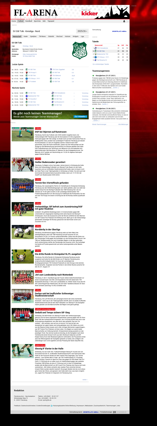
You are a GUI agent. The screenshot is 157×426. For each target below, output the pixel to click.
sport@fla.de (47, 400)
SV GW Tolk (31, 69)
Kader (26, 36)
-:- (74, 93)
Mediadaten (89, 406)
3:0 (73, 69)
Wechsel (59, 36)
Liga (82, 36)
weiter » (85, 380)
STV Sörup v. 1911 (33, 78)
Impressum (80, 406)
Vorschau (85, 93)
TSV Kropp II (31, 72)
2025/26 (82, 31)
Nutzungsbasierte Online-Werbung (63, 406)
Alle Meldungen (123, 124)
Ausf (73, 76)
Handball (28, 21)
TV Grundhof (31, 99)
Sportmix (37, 21)
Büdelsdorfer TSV (32, 96)
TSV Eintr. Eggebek (57, 69)
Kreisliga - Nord (28, 46)
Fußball (20, 21)
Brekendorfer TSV (32, 105)
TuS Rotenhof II (58, 102)
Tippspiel (51, 21)
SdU (44, 21)
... (128, 21)
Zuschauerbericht (99, 406)
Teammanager (111, 406)
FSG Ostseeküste (58, 93)
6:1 (73, 79)
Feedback (17, 406)
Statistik (51, 36)
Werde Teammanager (99, 124)
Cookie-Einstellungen (43, 406)
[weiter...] (116, 88)
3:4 (73, 82)
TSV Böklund (55, 75)
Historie (67, 36)
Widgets (75, 36)
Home (13, 21)
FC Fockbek (31, 81)
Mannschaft (17, 36)
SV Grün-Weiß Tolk (29, 56)
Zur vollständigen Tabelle (101, 64)
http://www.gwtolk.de (30, 54)
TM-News (42, 36)
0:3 (73, 73)
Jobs (118, 406)
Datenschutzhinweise (28, 406)
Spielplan (33, 36)
